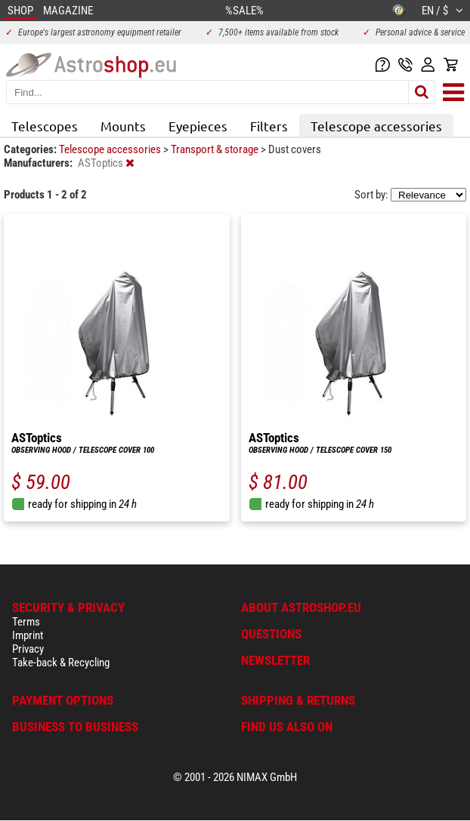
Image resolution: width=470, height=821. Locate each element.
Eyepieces (198, 126)
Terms (26, 622)
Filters (269, 126)
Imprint (27, 635)
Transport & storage (216, 149)
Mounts (123, 126)
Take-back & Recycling (61, 662)
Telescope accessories (376, 126)
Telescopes (44, 126)
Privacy (28, 649)
